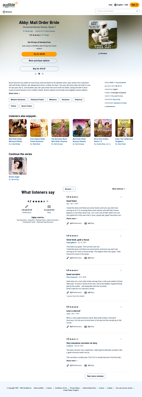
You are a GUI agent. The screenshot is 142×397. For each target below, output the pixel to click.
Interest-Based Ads (89, 388)
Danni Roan (122, 144)
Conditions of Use (61, 388)
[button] (35, 74)
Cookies (109, 388)
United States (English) (71, 390)
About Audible (38, 388)
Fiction (13, 106)
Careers (49, 388)
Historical (78, 100)
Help (110, 5)
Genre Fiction (26, 106)
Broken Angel (14, 177)
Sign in (134, 5)
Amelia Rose (101, 144)
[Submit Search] (137, 11)
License (101, 388)
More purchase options (39, 61)
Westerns (53, 100)
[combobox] (117, 11)
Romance (65, 100)
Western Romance (18, 100)
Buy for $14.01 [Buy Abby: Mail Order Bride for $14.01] (39, 69)
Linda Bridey (15, 144)
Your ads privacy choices (124, 388)
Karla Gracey (58, 144)
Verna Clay (15, 179)
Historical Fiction (37, 100)
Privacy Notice (75, 388)
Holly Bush (36, 144)
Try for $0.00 (39, 54)
